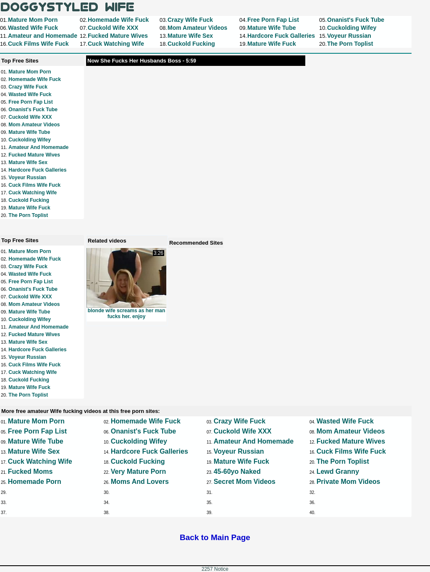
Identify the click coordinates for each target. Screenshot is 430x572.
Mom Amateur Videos (34, 125)
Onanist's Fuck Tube (33, 109)
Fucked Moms (30, 471)
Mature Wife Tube (29, 132)
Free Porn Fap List (30, 102)
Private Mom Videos (348, 481)
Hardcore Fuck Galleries (37, 170)
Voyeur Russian (27, 177)
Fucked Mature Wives (34, 155)
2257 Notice (215, 569)
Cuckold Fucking (28, 200)
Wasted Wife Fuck (29, 94)
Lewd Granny (338, 471)
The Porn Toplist (28, 215)
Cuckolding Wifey (29, 140)
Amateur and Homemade (38, 147)
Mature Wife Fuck (29, 208)
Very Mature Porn (138, 471)
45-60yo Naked (237, 471)
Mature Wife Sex (27, 162)
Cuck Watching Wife (32, 193)
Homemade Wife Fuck (34, 79)
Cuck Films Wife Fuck (34, 185)
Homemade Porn (34, 481)
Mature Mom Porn (29, 72)
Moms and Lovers (140, 481)
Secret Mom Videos (244, 481)
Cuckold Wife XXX (30, 117)
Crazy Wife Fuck (27, 87)
